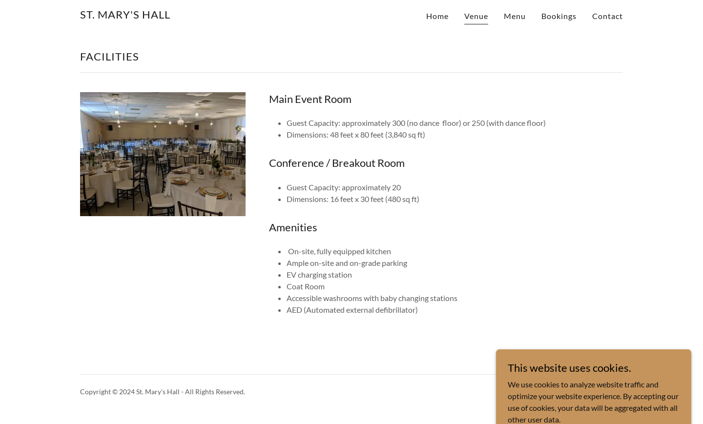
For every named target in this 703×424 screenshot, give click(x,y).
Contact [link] (607, 15)
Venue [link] (476, 15)
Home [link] (437, 15)
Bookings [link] (559, 15)
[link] (125, 15)
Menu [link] (515, 15)
